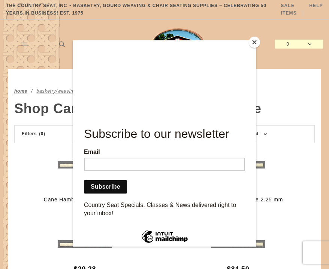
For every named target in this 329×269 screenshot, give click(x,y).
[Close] (254, 42)
